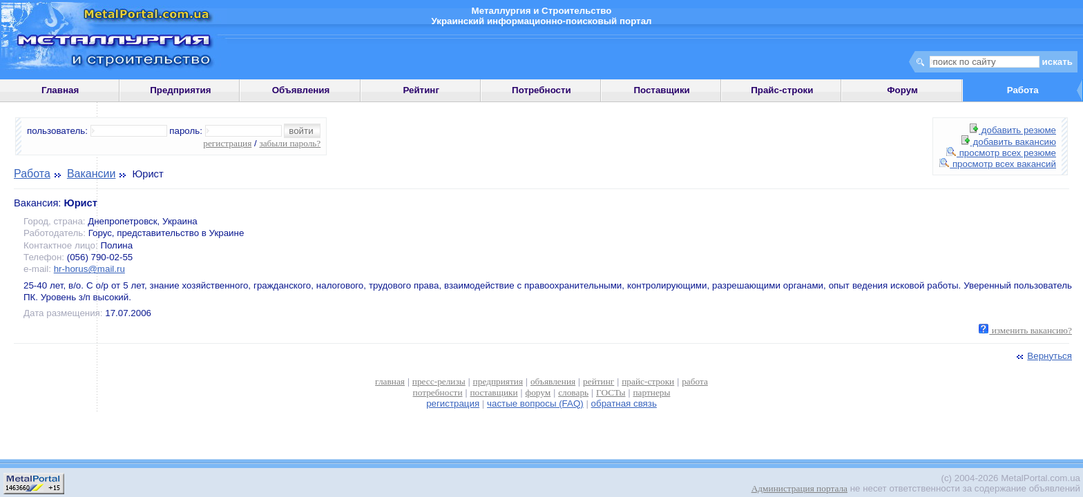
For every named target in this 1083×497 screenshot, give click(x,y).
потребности (438, 392)
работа (695, 381)
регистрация (227, 143)
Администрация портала (799, 488)
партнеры (651, 392)
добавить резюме (1013, 130)
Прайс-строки (782, 90)
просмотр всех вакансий (997, 164)
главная (390, 381)
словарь (573, 392)
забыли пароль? (289, 143)
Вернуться (1043, 356)
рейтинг (598, 381)
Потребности (541, 90)
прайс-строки (648, 381)
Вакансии (91, 173)
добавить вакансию (1008, 142)
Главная (60, 90)
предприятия (498, 381)
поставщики (493, 392)
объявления (552, 381)
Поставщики (661, 90)
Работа (32, 173)
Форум (902, 90)
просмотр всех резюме (1001, 153)
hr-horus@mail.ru (89, 269)
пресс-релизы (439, 381)
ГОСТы (610, 392)
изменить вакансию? (1025, 330)
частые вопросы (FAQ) (535, 403)
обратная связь (624, 403)
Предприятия (180, 90)
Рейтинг (421, 90)
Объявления (301, 90)
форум (538, 392)
